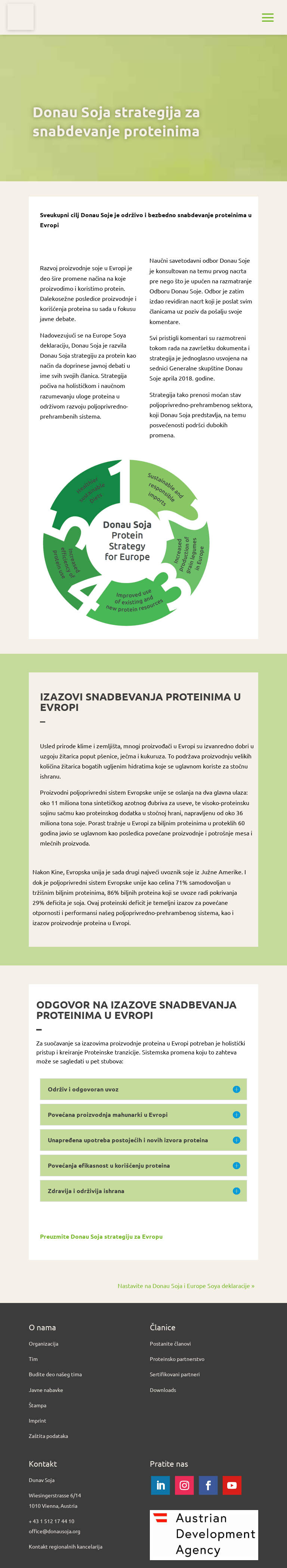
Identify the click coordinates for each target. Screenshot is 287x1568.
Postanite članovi (170, 1343)
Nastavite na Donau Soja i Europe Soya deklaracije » (186, 1285)
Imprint (37, 1420)
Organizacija (43, 1343)
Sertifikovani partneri (175, 1374)
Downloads (163, 1389)
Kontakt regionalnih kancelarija (65, 1546)
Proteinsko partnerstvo (177, 1358)
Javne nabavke (46, 1389)
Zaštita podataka (48, 1435)
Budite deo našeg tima (55, 1374)
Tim (33, 1358)
